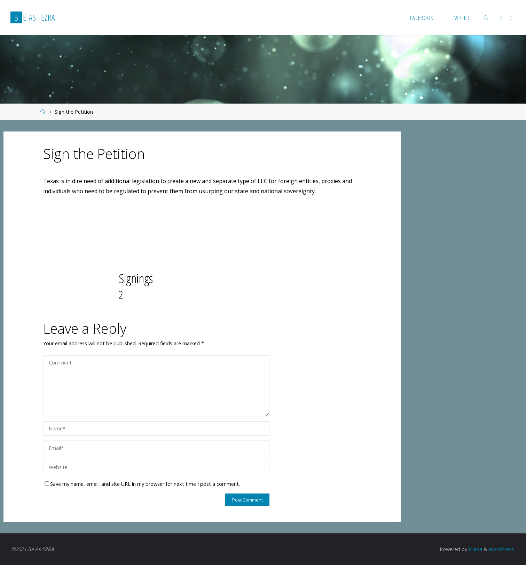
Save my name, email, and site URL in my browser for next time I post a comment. (142, 484)
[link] (486, 17)
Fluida (474, 549)
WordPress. (502, 549)
